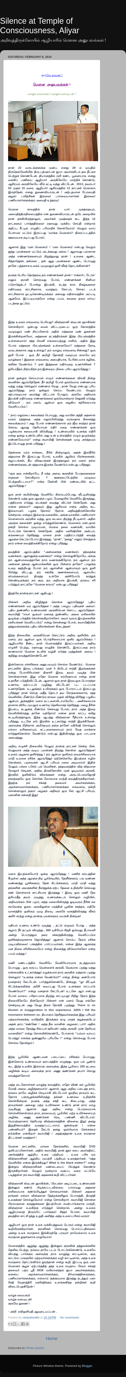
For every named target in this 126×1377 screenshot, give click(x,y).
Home (51, 1338)
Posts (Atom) (35, 1348)
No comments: (70, 1317)
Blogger (87, 1366)
